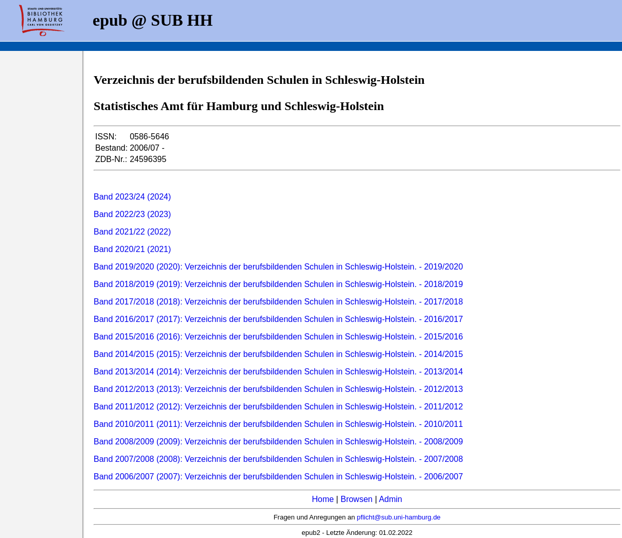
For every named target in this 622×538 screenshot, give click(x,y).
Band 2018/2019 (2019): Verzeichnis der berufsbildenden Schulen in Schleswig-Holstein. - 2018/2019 (278, 284)
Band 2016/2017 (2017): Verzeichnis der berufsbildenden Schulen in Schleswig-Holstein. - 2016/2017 (278, 319)
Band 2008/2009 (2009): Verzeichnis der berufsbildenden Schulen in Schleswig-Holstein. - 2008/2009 (278, 441)
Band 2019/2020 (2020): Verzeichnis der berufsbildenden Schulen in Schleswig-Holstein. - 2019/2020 (278, 266)
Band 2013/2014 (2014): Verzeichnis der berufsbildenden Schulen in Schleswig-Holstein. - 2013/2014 (278, 371)
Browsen (356, 499)
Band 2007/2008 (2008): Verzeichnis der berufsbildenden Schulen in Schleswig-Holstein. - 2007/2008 (278, 459)
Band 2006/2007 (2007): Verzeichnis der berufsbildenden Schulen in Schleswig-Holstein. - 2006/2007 (278, 476)
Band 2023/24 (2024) (132, 196)
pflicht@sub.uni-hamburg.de (399, 517)
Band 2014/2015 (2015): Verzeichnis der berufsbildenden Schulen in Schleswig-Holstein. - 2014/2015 (278, 354)
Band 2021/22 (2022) (132, 231)
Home (323, 499)
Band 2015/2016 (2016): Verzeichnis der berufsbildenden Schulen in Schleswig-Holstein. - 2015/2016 (278, 336)
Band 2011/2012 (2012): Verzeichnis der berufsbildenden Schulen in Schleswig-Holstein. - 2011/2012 (278, 406)
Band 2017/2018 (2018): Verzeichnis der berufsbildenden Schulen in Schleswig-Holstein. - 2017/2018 (278, 301)
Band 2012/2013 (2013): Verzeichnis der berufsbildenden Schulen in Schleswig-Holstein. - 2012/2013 (278, 389)
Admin (390, 499)
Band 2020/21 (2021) (132, 249)
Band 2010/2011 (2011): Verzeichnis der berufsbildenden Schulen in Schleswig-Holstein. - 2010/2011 (278, 424)
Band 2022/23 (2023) (132, 214)
